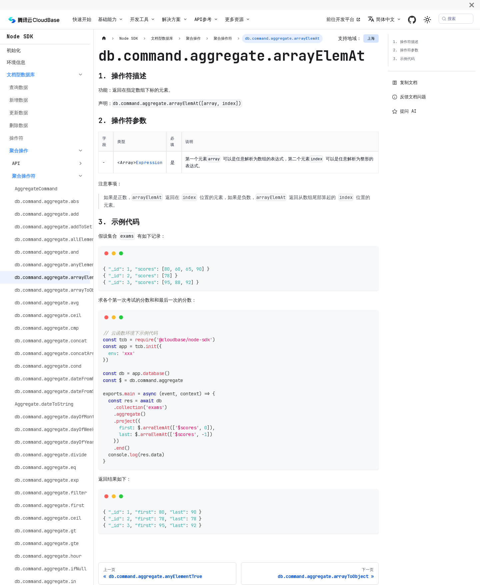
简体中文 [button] (381, 19)
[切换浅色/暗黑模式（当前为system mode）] (427, 19)
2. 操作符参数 (405, 50)
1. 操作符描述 (405, 41)
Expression (149, 162)
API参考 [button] (203, 19)
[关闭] (471, 5)
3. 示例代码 (404, 58)
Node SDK (20, 36)
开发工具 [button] (139, 19)
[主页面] (103, 38)
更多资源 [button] (234, 19)
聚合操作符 (23, 176)
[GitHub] (412, 19)
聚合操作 (18, 151)
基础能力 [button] (107, 19)
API (16, 163)
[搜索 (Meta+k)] (456, 19)
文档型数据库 (21, 75)
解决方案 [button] (171, 19)
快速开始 (82, 19)
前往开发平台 (340, 19)
